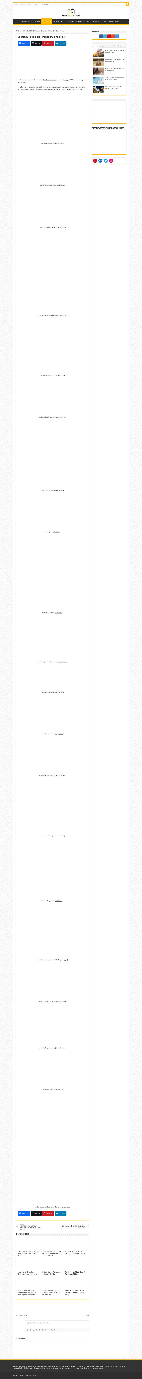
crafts (63, 775)
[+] (58, 1330)
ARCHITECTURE (58, 21)
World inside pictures (49, 80)
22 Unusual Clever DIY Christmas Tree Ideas (73, 1226)
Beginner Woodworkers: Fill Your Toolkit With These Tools (28, 1253)
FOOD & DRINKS (108, 21)
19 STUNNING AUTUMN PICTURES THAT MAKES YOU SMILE (31, 1227)
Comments (111, 46)
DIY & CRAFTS (46, 21)
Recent (96, 46)
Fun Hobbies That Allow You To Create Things (75, 1273)
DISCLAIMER (44, 4)
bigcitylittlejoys (60, 185)
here (65, 80)
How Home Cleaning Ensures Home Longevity (27, 1273)
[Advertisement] (52, 63)
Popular (103, 46)
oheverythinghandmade (62, 1207)
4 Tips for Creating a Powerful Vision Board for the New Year (51, 1292)
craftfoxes (62, 227)
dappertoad (59, 734)
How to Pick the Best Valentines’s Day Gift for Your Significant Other (27, 1292)
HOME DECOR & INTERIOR (74, 21)
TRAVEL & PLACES (26, 21)
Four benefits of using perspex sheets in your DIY (75, 1252)
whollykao (56, 532)
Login (86, 1315)
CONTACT (23, 4)
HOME (16, 4)
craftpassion (60, 375)
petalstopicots (62, 662)
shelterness (62, 315)
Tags (119, 46)
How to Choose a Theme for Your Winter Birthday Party (74, 1292)
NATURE (37, 21)
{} (55, 1330)
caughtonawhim (61, 1001)
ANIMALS (88, 21)
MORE (117, 21)
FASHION (96, 21)
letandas (60, 692)
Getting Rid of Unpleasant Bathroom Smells (51, 1273)
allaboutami (60, 143)
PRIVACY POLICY (33, 4)
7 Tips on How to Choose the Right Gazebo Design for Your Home (51, 1253)
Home (17, 21)
